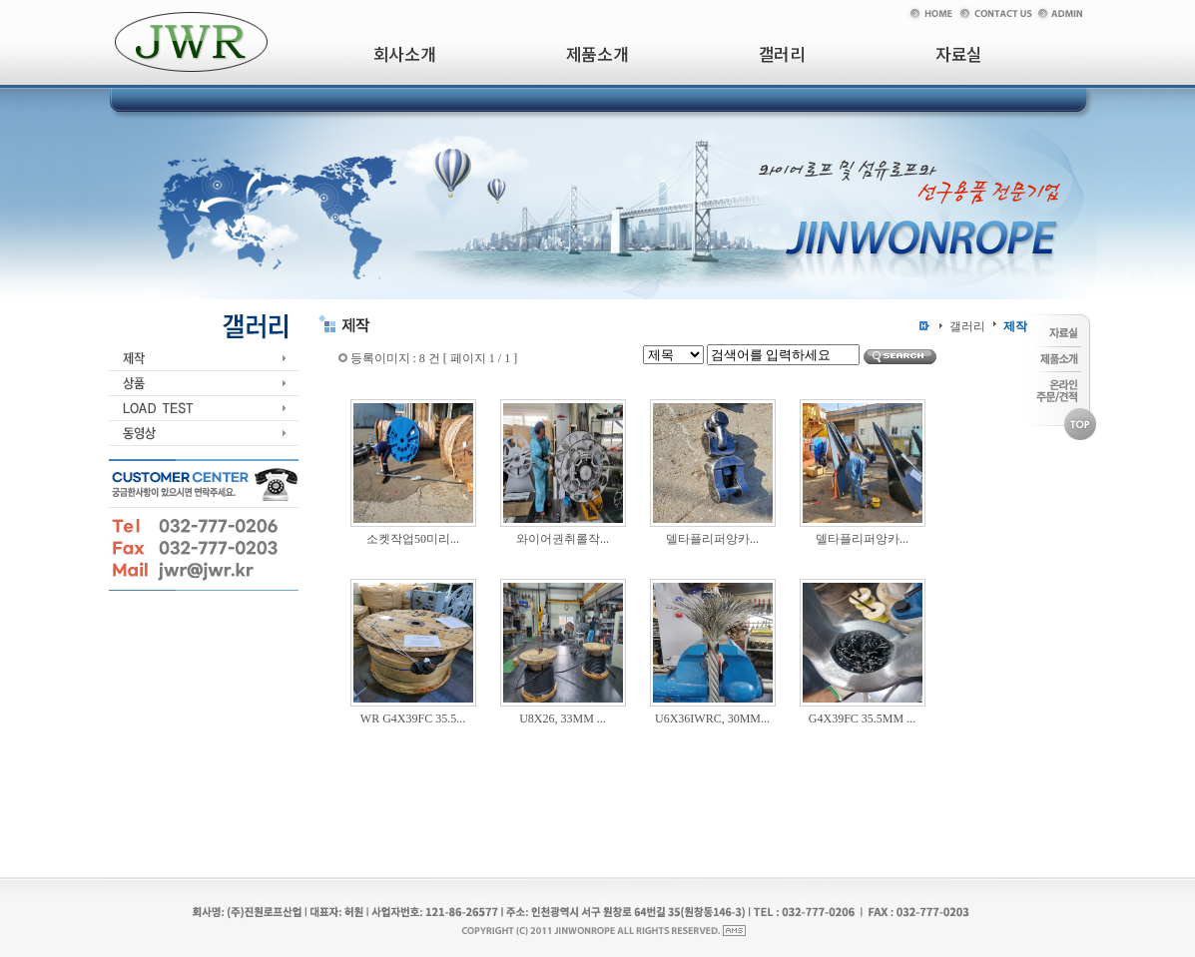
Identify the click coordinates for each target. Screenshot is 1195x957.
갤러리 (967, 326)
